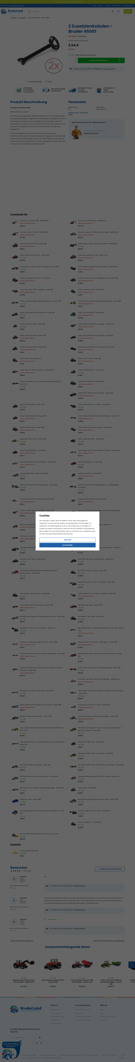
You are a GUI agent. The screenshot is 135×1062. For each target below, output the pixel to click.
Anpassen (67, 540)
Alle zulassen (67, 545)
